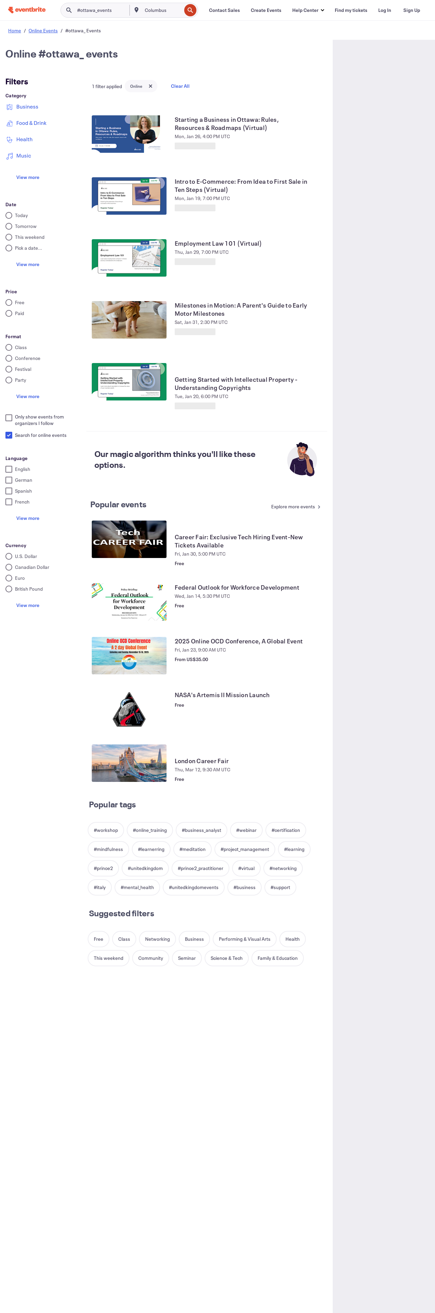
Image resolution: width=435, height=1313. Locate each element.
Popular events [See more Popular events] (118, 504)
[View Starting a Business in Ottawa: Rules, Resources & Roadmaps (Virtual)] (129, 134)
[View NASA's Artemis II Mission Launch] (129, 709)
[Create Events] (266, 10)
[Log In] (385, 10)
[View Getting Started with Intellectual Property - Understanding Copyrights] (129, 381)
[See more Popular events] (294, 507)
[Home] (27, 10)
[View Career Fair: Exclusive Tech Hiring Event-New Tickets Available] (129, 539)
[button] (308, 10)
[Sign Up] (412, 10)
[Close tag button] (150, 86)
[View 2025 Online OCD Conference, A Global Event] (129, 655)
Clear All (180, 86)
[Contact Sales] (224, 10)
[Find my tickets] (351, 10)
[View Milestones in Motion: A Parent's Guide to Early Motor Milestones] (129, 320)
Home (14, 30)
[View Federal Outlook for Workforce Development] (129, 602)
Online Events (43, 30)
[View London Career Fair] (129, 763)
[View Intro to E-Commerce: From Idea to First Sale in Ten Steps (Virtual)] (129, 196)
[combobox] (163, 10)
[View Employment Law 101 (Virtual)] (129, 258)
